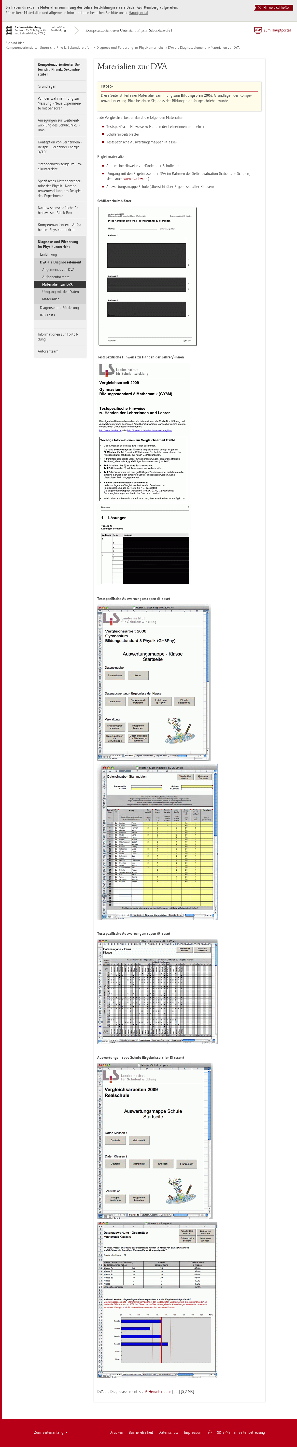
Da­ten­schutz (168, 1432)
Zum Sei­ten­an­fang (51, 1432)
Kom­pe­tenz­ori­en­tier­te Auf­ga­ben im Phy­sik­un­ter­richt (60, 227)
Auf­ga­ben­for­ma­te (56, 277)
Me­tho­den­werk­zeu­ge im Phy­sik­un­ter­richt (60, 166)
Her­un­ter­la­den (160, 1391)
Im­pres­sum (193, 1432)
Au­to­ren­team (48, 351)
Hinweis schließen (274, 7)
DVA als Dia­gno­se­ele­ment (187, 47)
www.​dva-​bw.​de (136, 178)
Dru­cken (116, 1432)
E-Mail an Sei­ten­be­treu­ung (241, 1432)
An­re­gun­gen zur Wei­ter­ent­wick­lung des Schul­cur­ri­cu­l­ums (59, 125)
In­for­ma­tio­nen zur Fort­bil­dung (58, 336)
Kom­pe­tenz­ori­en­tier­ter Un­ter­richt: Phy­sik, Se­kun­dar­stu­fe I (128, 30)
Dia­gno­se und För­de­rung (59, 307)
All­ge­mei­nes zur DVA (58, 269)
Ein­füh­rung (48, 254)
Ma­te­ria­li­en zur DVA (225, 47)
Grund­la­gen (47, 86)
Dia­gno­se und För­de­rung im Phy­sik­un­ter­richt (130, 47)
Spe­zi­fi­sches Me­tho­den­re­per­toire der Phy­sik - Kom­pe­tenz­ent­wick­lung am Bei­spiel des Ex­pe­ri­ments (60, 188)
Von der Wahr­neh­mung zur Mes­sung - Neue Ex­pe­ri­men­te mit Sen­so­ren (59, 103)
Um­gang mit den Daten (60, 291)
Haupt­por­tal (138, 12)
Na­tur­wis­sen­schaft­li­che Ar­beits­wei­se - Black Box (58, 210)
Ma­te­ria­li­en (50, 299)
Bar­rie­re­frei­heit (141, 1432)
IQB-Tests (47, 315)
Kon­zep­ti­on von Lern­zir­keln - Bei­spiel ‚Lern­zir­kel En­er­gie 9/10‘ (60, 147)
